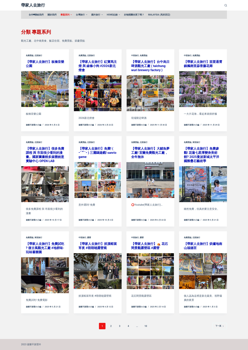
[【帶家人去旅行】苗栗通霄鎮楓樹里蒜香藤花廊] (203, 89)
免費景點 (30, 55)
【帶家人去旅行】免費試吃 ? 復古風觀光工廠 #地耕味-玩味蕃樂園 (45, 248)
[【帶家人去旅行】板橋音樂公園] (45, 89)
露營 (89, 237)
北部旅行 (38, 55)
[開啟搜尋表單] (226, 5)
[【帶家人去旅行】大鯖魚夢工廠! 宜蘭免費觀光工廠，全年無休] (150, 180)
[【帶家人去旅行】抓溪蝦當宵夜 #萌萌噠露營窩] (98, 271)
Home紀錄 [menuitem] (114, 14)
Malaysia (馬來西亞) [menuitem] (159, 14)
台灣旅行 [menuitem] (82, 14)
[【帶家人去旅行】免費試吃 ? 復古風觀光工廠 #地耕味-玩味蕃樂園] (45, 275)
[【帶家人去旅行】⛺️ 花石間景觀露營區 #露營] (150, 271)
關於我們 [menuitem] (52, 14)
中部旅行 (135, 55)
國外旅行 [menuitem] (97, 14)
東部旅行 (196, 142)
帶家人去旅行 (33, 5)
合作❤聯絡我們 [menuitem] (36, 14)
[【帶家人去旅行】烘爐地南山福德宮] (203, 271)
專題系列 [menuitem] (66, 14)
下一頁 (219, 326)
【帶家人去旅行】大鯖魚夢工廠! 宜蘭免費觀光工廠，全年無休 (150, 153)
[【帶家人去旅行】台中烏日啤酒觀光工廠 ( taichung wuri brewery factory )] (150, 93)
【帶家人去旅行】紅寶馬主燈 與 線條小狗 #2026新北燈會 (98, 66)
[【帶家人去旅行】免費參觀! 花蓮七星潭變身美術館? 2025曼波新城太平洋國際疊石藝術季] (203, 184)
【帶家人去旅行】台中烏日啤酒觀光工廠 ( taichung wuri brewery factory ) (150, 66)
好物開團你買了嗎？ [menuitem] (134, 14)
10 (145, 326)
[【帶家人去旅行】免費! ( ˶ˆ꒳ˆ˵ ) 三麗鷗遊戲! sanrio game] (98, 180)
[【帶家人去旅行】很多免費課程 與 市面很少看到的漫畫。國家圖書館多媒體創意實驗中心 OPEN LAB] (45, 184)
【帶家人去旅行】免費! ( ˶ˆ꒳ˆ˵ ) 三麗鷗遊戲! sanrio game (97, 153)
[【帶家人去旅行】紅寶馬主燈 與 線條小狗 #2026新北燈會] (98, 93)
